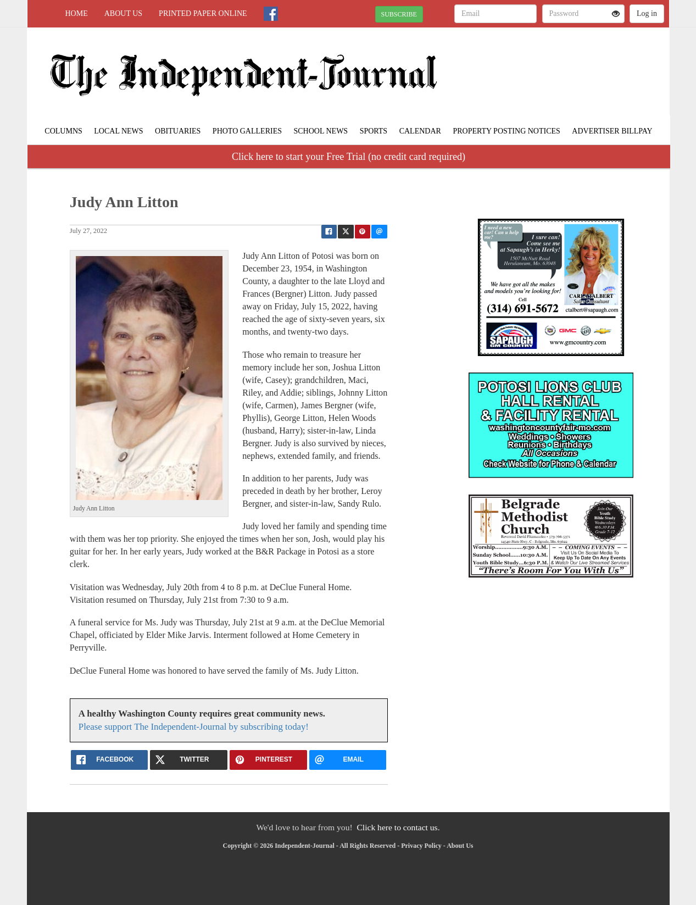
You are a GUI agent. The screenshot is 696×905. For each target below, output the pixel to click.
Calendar (420, 131)
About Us (123, 13)
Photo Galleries (247, 131)
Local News (118, 131)
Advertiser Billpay (612, 131)
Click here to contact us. (398, 827)
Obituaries (178, 131)
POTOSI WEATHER (569, 65)
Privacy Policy (421, 846)
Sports (374, 131)
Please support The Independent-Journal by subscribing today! (194, 726)
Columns (63, 131)
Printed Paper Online (203, 13)
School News (320, 131)
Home (76, 13)
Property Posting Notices (506, 131)
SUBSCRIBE (399, 14)
